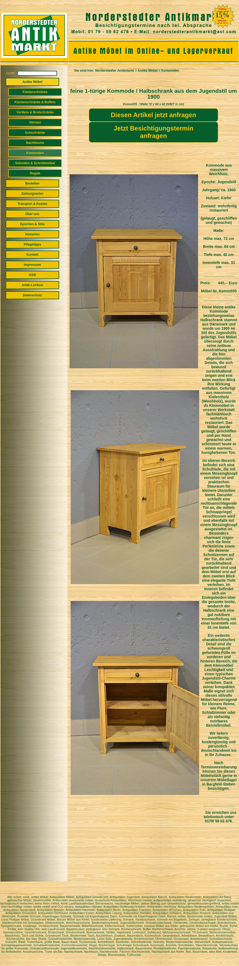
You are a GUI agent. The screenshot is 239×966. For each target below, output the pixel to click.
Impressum (32, 265)
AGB (32, 275)
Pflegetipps (32, 244)
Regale (35, 173)
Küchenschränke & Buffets (34, 102)
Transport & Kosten (32, 204)
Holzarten (32, 234)
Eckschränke (35, 133)
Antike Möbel (32, 82)
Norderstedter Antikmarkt (114, 70)
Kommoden (35, 153)
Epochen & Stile (32, 224)
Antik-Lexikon (32, 285)
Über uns (32, 214)
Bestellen (32, 183)
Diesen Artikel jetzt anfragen (153, 114)
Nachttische (35, 143)
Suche (10, 73)
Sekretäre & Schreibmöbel (35, 163)
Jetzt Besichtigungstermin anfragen (154, 132)
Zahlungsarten (32, 193)
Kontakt (32, 254)
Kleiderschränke (34, 92)
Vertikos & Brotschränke (35, 112)
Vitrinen (35, 122)
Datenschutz (32, 295)
